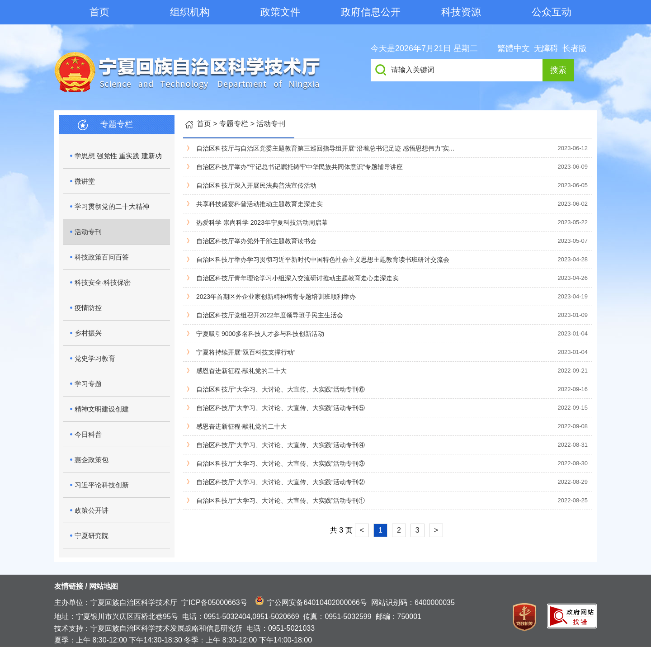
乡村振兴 (88, 333)
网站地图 (103, 586)
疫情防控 (88, 308)
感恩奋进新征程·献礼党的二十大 (241, 370)
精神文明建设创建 (102, 409)
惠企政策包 (91, 459)
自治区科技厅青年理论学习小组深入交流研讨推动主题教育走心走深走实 (297, 278)
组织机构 (190, 12)
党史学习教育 (95, 358)
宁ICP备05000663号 (214, 602)
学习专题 (88, 383)
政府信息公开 (371, 12)
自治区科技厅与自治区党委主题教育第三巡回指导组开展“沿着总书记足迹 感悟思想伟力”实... (325, 148)
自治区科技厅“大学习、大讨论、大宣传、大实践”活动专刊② (280, 482)
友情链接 (68, 586)
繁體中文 (513, 48)
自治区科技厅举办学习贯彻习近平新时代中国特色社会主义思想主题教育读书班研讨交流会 (322, 259)
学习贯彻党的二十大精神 (112, 206)
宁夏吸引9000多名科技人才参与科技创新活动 (260, 333)
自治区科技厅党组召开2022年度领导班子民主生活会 (269, 315)
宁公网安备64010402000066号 (317, 602)
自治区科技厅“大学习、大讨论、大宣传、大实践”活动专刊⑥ (280, 389)
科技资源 (461, 12)
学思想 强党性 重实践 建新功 (118, 156)
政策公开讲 (91, 510)
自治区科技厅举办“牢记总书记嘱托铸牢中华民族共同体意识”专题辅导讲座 (299, 166)
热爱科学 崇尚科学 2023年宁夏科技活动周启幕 (262, 222)
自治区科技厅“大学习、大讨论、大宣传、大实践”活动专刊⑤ (280, 407)
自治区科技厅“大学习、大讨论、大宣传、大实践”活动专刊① (280, 500)
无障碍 (546, 48)
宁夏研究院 (91, 535)
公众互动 (551, 12)
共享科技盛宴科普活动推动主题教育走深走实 (259, 204)
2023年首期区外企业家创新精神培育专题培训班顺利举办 (276, 296)
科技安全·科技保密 (103, 282)
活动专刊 (88, 232)
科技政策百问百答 (102, 257)
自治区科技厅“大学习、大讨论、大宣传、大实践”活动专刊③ (280, 463)
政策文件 (280, 12)
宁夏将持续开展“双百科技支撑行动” (245, 352)
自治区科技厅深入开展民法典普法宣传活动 (256, 185)
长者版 (574, 48)
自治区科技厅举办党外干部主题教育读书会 (256, 241)
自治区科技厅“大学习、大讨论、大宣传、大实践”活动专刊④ (280, 445)
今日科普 (88, 434)
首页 (99, 12)
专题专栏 (233, 124)
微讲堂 (85, 181)
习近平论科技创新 (102, 485)
